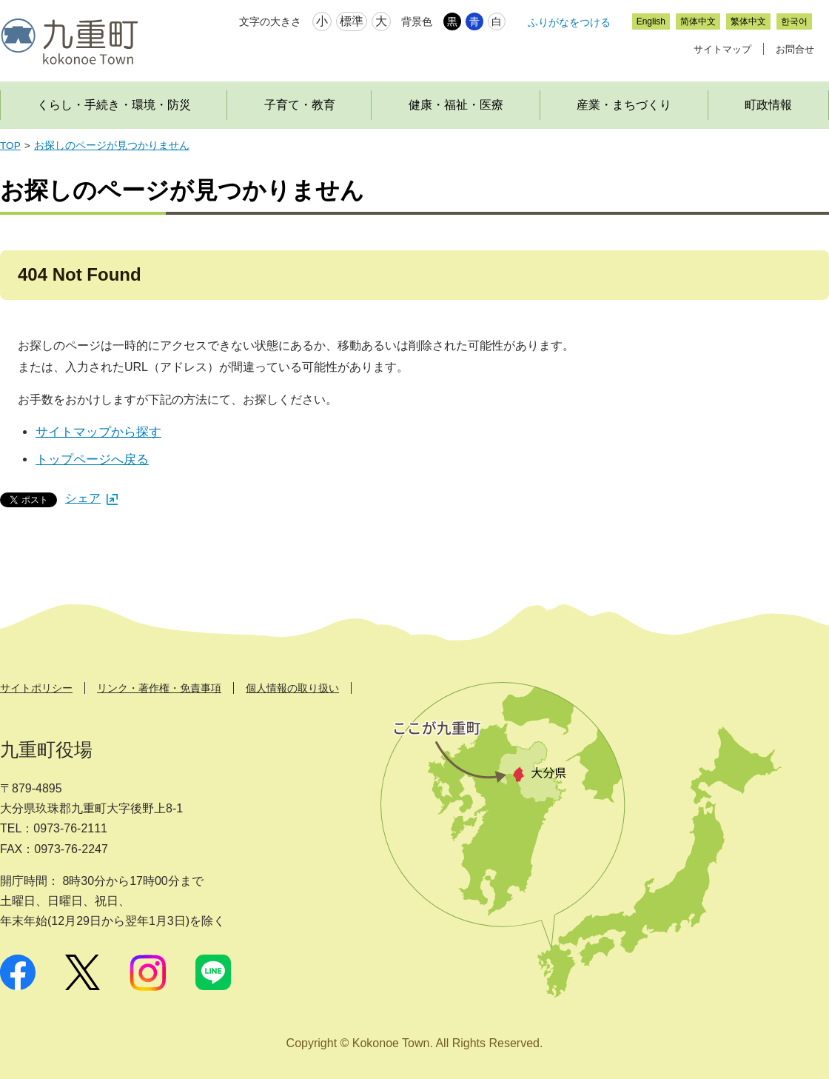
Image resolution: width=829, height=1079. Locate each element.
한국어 (794, 21)
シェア (91, 498)
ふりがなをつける (569, 22)
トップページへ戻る (92, 459)
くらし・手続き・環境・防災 (114, 104)
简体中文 (698, 21)
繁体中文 (748, 21)
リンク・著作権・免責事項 (159, 688)
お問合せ (795, 49)
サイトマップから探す (98, 432)
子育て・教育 (299, 104)
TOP (10, 145)
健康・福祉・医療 (456, 104)
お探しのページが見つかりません (111, 145)
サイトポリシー (36, 688)
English (651, 21)
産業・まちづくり (624, 104)
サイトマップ (722, 49)
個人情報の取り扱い (292, 688)
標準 (351, 21)
